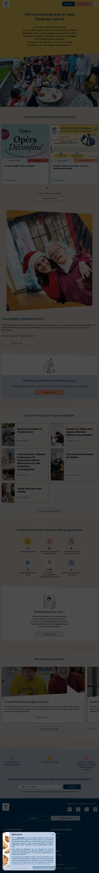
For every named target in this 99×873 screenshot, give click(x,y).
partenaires (20, 838)
